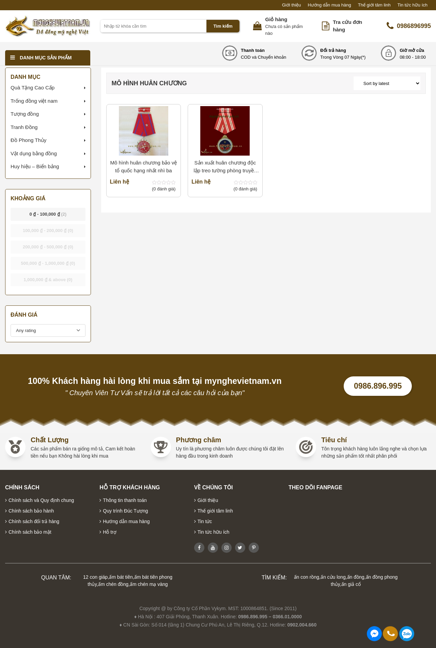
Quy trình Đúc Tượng (125, 511)
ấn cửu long (333, 577)
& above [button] (48, 279)
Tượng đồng (25, 114)
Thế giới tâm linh (374, 5)
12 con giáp (95, 577)
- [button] (48, 214)
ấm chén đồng (113, 584)
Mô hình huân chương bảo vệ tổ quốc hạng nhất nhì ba (143, 166)
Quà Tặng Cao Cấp (32, 87)
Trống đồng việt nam (34, 101)
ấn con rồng (306, 577)
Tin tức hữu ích (412, 5)
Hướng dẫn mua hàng (329, 5)
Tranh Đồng (24, 127)
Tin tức (205, 521)
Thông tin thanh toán (124, 500)
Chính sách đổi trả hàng (34, 521)
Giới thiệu (291, 5)
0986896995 (409, 25)
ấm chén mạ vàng (149, 584)
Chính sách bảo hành (31, 511)
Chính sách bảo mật (30, 532)
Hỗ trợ (109, 532)
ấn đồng (355, 577)
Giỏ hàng (276, 19)
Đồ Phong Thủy (28, 140)
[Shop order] (387, 83)
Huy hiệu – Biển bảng (35, 166)
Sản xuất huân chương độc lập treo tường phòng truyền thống (224, 167)
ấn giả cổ (351, 584)
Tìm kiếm (222, 26)
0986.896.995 (378, 385)
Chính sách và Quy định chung (41, 500)
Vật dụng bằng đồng (34, 153)
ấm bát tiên (121, 577)
